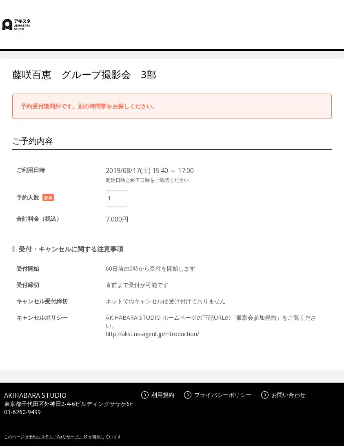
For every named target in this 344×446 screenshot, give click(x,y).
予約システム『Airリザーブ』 (58, 436)
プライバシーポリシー (217, 395)
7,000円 (117, 219)
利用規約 (157, 395)
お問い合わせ (283, 395)
